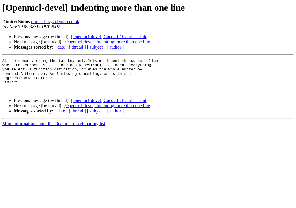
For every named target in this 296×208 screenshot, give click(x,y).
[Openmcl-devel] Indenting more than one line (107, 41)
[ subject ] (96, 46)
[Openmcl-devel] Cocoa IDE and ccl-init (108, 36)
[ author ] (115, 46)
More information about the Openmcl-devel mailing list (53, 129)
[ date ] (61, 46)
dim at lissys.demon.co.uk (55, 21)
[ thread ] (77, 46)
